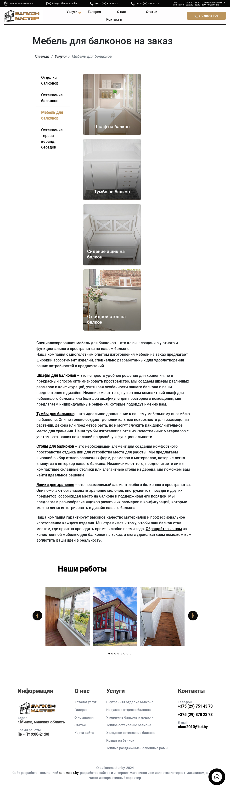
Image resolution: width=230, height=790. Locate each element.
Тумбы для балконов (55, 414)
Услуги (72, 12)
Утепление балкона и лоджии (129, 717)
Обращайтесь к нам (164, 529)
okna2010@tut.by (193, 727)
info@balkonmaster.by (64, 3)
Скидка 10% (207, 16)
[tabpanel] (67, 616)
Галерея (94, 12)
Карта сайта (84, 733)
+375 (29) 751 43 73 (148, 3)
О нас (121, 12)
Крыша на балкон (120, 740)
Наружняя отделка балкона (128, 710)
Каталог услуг (85, 702)
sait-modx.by (69, 773)
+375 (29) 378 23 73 (106, 3)
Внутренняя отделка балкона (129, 702)
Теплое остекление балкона (128, 725)
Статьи (151, 12)
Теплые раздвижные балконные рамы (137, 748)
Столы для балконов (55, 446)
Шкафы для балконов (56, 375)
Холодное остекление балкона (131, 733)
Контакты (114, 19)
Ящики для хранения (55, 484)
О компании (84, 717)
